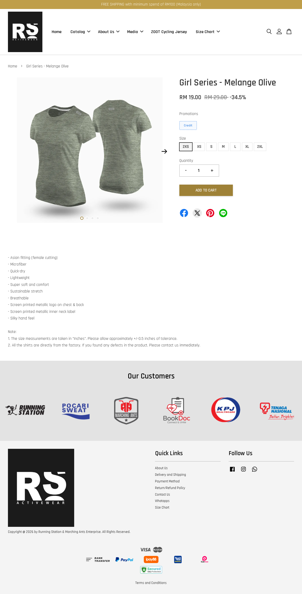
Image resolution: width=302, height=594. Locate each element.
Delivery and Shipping (170, 475)
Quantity (186, 160)
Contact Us (162, 494)
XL (247, 146)
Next (164, 151)
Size (182, 138)
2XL (260, 146)
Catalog (80, 32)
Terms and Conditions (151, 583)
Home (56, 32)
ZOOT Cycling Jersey (169, 32)
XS (199, 146)
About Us (108, 32)
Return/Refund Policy (170, 488)
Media (135, 32)
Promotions (188, 113)
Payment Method (167, 481)
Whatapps (162, 501)
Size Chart (208, 32)
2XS (186, 146)
